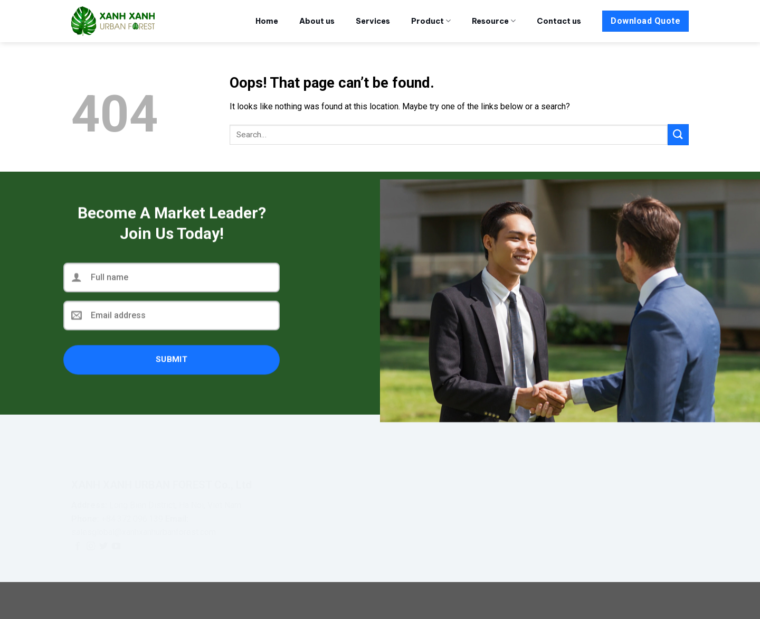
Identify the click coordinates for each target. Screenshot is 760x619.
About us (317, 21)
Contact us (559, 21)
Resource (494, 21)
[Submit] (678, 134)
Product (431, 21)
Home (266, 21)
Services (373, 21)
